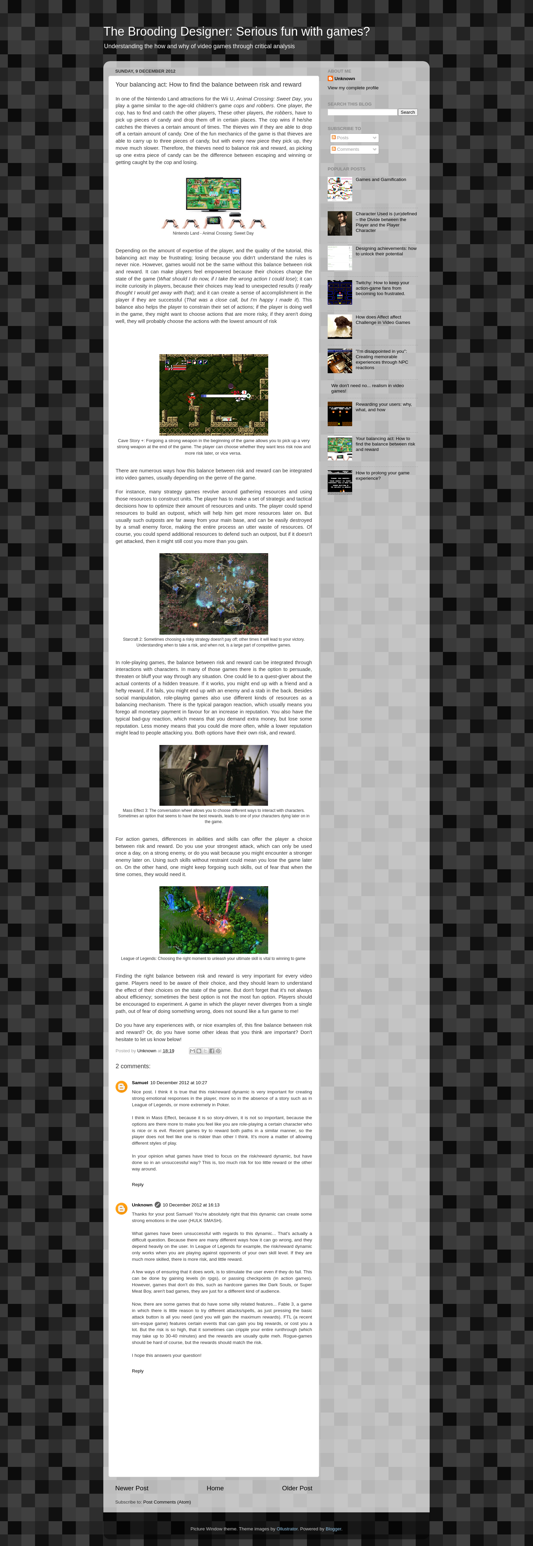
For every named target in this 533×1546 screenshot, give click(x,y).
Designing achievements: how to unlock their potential (386, 251)
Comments (345, 149)
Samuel (140, 1082)
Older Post (297, 1488)
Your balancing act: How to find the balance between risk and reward (385, 444)
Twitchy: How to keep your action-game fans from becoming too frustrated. (382, 288)
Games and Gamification (381, 179)
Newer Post (132, 1488)
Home (215, 1488)
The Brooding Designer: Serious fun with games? (236, 31)
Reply (138, 1184)
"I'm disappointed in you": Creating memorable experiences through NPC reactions (382, 359)
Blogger (333, 1528)
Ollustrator (287, 1528)
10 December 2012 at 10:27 (178, 1082)
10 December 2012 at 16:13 (191, 1204)
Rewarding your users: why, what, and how (384, 407)
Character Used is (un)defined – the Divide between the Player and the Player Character (386, 222)
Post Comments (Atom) (167, 1502)
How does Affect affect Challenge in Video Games (383, 319)
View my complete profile (353, 87)
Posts (340, 137)
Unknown (142, 1204)
